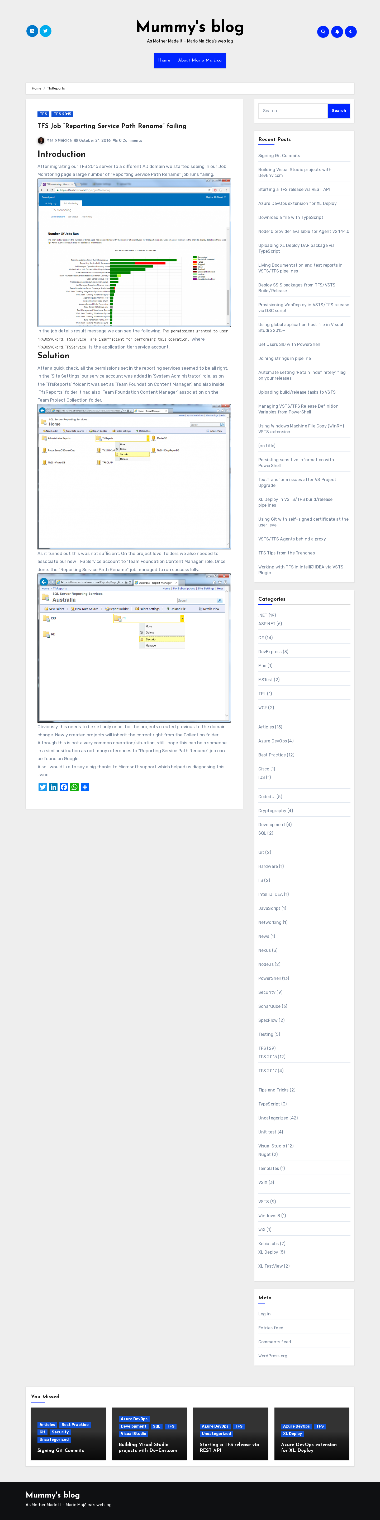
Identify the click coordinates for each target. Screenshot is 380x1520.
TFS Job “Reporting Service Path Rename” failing (112, 126)
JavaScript (269, 908)
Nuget (264, 1154)
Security (267, 992)
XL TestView (270, 1266)
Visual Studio (271, 1146)
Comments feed (274, 1341)
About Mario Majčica (200, 60)
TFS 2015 (62, 114)
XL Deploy (268, 1252)
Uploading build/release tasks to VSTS (297, 392)
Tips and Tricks (273, 1090)
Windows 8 (269, 1215)
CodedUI (267, 796)
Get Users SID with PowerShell (289, 344)
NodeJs (266, 964)
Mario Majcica (55, 140)
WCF (262, 707)
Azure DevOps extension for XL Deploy (297, 203)
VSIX (263, 1182)
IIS (260, 880)
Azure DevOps (272, 740)
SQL (262, 833)
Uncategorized (273, 1118)
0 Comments (130, 140)
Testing (265, 1034)
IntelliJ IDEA (270, 894)
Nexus (264, 950)
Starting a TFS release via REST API (294, 189)
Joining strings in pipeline (284, 358)
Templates (268, 1168)
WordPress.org (273, 1355)
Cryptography (272, 810)
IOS (261, 777)
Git (261, 852)
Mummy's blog (190, 28)
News (263, 936)
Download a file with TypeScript (290, 217)
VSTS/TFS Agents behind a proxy (292, 539)
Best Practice (272, 754)
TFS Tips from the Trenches (286, 553)
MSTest (265, 679)
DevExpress (270, 651)
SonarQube (269, 1006)
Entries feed (270, 1327)
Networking (270, 922)
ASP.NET (267, 623)
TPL (262, 693)
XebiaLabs (268, 1243)
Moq (262, 665)
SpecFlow (268, 1020)
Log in (264, 1313)
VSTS (263, 1201)
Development (271, 824)
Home (164, 60)
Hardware (268, 866)
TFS (43, 114)
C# (261, 637)
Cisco (263, 768)
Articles (266, 727)
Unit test (267, 1132)
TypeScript (269, 1104)
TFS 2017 (267, 1070)
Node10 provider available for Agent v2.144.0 (304, 231)
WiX (262, 1229)
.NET (263, 615)
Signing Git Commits (279, 155)
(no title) (267, 445)
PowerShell (269, 978)
